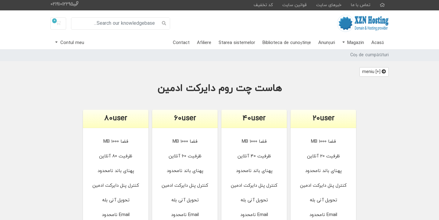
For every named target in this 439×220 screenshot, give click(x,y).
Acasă (377, 43)
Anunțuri (326, 43)
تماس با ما (360, 5)
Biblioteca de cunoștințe (286, 43)
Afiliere (204, 43)
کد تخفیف (263, 5)
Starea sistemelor (237, 43)
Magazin (355, 43)
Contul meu (71, 43)
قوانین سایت (294, 5)
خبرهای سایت (328, 5)
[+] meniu (374, 72)
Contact (181, 43)
